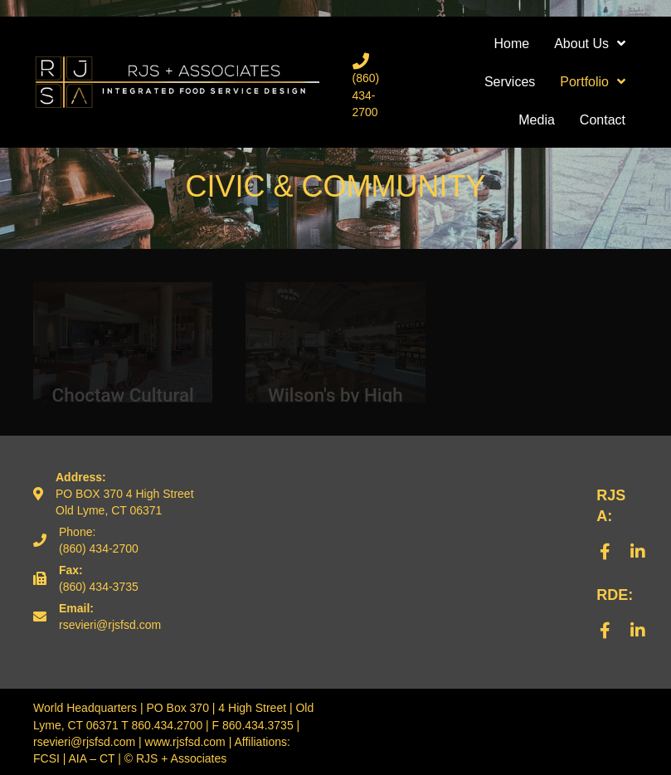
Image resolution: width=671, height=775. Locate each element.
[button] (604, 551)
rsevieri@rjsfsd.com (110, 624)
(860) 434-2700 (366, 95)
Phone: (77, 532)
